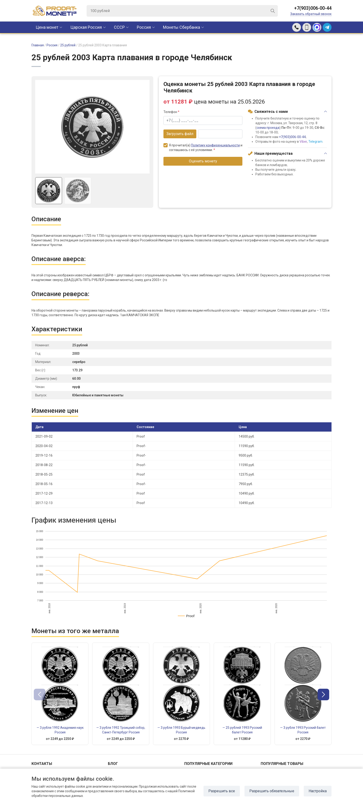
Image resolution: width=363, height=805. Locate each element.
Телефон (171, 112)
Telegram (315, 141)
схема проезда (268, 127)
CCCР (119, 27)
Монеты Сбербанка (181, 27)
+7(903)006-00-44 (313, 8)
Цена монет (47, 27)
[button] (323, 694)
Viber (303, 141)
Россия (144, 27)
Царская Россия (86, 27)
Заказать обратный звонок (311, 14)
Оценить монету (203, 161)
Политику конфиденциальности (215, 145)
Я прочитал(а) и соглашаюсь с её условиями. (202, 147)
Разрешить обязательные (271, 791)
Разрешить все (221, 791)
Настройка (318, 791)
